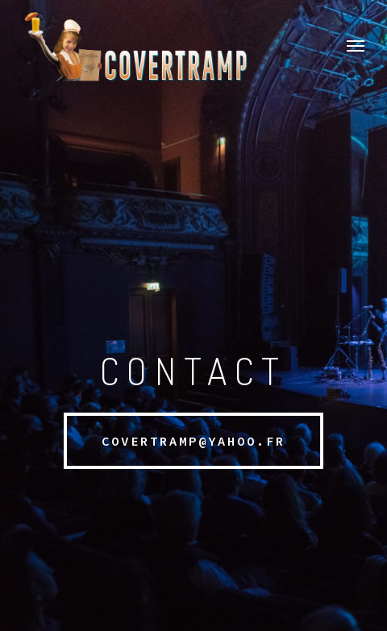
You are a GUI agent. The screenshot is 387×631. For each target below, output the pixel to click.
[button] (355, 46)
